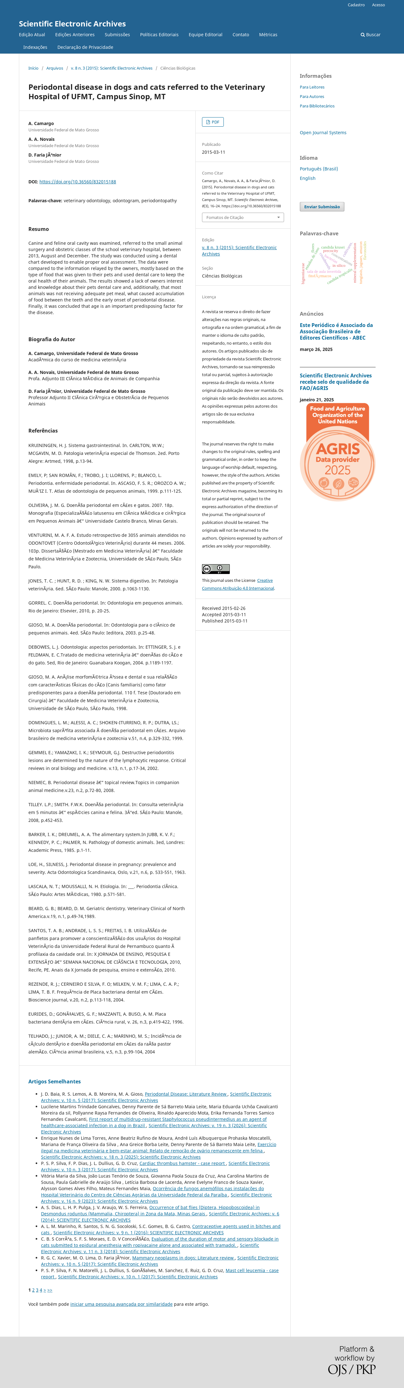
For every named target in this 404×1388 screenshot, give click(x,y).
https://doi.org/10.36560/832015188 (77, 182)
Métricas (268, 34)
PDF (215, 122)
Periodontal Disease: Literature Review (186, 1094)
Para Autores (312, 96)
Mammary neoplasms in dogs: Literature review (183, 1258)
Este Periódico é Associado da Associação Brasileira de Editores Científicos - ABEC (336, 331)
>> (49, 1290)
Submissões (117, 34)
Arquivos (54, 68)
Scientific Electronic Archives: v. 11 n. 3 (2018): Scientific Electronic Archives (150, 1248)
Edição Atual (32, 34)
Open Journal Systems (323, 132)
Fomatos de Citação (225, 217)
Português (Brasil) (319, 169)
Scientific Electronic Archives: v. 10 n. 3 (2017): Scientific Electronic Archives (155, 1166)
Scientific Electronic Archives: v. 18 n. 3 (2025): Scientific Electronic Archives (121, 1157)
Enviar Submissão (322, 206)
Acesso (378, 5)
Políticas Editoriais (159, 34)
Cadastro (356, 5)
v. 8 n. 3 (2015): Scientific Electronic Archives (111, 68)
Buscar (371, 34)
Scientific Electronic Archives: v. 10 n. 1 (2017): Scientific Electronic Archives (138, 1277)
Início (33, 68)
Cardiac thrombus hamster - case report (183, 1163)
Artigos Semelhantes (54, 1081)
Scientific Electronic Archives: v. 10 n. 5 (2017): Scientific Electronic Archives (156, 1097)
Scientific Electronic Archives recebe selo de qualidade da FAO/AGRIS (336, 382)
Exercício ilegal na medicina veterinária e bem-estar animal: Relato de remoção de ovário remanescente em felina (158, 1147)
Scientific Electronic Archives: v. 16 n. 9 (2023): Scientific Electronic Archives (156, 1198)
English (308, 178)
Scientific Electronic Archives (72, 23)
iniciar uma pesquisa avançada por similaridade (121, 1304)
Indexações (35, 47)
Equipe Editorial (206, 34)
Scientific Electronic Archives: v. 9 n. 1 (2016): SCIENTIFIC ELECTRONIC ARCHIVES (138, 1233)
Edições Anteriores (75, 34)
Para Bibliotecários (317, 106)
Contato (241, 34)
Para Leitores (312, 87)
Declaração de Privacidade (85, 47)
